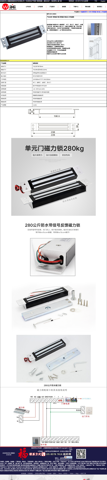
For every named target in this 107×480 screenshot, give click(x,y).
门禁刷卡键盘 (47, 461)
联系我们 (99, 6)
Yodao (71, 473)
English (103, 1)
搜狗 (54, 473)
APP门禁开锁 (81, 463)
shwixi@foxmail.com (66, 460)
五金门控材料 (80, 465)
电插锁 (7, 461)
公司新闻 (40, 6)
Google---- (50, 473)
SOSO (65, 473)
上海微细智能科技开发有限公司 (15, 1)
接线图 (64, 6)
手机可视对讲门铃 (48, 465)
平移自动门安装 (100, 465)
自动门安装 (56, 461)
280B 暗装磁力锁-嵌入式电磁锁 (98, 12)
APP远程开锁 (10, 465)
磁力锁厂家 (19, 463)
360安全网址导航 (40, 473)
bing (77, 473)
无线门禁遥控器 (59, 465)
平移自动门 (63, 461)
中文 (96, 1)
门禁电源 (18, 461)
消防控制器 (26, 465)
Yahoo (60, 473)
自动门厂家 (3, 463)
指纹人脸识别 (38, 461)
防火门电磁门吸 (38, 465)
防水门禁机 (53, 463)
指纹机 (24, 461)
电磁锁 (12, 461)
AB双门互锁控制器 (71, 463)
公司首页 (28, 6)
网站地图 (87, 6)
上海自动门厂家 (89, 465)
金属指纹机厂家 (44, 463)
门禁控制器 (30, 461)
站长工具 (83, 473)
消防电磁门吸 (18, 465)
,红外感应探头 (27, 467)
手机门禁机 (89, 463)
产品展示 (52, 6)
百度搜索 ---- (31, 473)
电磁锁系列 (84, 12)
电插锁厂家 (11, 463)
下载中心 (75, 6)
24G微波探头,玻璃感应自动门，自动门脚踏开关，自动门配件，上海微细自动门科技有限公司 (57, 467)
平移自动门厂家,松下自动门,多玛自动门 (11, 467)
